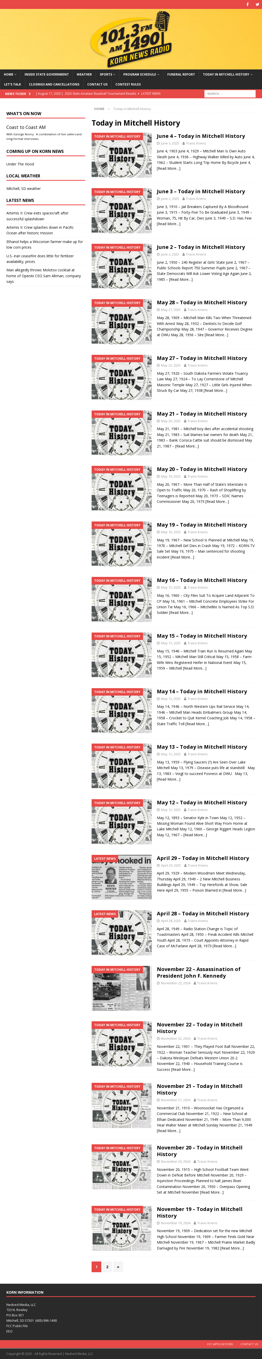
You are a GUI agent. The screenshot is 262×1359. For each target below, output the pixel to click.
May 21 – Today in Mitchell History (202, 413)
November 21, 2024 (175, 1100)
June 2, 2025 (170, 198)
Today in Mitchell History (226, 74)
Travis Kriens (196, 143)
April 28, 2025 (171, 920)
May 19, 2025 (171, 476)
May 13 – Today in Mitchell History (202, 746)
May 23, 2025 (171, 365)
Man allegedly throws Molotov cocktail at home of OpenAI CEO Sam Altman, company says (43, 276)
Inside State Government (47, 74)
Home (8, 74)
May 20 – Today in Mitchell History (202, 469)
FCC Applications (220, 1344)
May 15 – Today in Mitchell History (202, 635)
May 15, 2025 (171, 587)
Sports (106, 74)
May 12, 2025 (171, 754)
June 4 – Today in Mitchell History (201, 135)
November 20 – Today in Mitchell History (200, 1151)
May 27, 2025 (171, 309)
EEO (9, 1331)
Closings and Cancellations (54, 84)
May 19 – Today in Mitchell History (202, 524)
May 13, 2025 (171, 643)
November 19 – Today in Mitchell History (200, 1212)
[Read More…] (168, 168)
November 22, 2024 (175, 983)
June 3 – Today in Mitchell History (201, 191)
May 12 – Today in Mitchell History (202, 802)
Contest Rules (128, 84)
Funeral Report (181, 74)
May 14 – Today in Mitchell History (202, 691)
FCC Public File (17, 1326)
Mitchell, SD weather (23, 188)
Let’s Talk (12, 84)
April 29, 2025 (171, 865)
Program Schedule (139, 74)
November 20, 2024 (175, 1161)
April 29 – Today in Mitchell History (203, 858)
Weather (84, 74)
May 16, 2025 (171, 532)
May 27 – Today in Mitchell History (202, 358)
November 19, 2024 (175, 1223)
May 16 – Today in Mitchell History (202, 580)
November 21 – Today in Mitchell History (200, 1089)
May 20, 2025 (171, 421)
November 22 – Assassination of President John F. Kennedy (199, 972)
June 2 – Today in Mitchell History (201, 247)
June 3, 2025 (170, 143)
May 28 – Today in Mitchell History (202, 302)
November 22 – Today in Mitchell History (200, 1028)
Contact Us (97, 84)
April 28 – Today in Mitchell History (203, 913)
